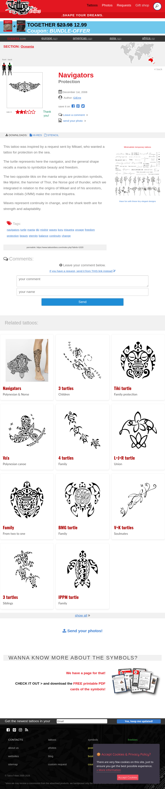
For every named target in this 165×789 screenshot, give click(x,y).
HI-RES (35, 135)
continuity (55, 235)
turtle (23, 229)
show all (81, 615)
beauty (24, 235)
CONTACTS (15, 739)
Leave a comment (71, 114)
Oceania (27, 46)
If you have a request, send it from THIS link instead (83, 271)
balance (43, 235)
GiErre (77, 97)
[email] (82, 721)
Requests (124, 5)
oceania (16, 38)
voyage (79, 229)
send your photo (70, 120)
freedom (90, 229)
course (92, 764)
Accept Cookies (127, 777)
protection (13, 235)
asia (115, 38)
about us (13, 747)
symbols (93, 739)
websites (13, 756)
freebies (133, 739)
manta (31, 229)
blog (50, 756)
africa (148, 38)
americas (82, 38)
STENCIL (51, 135)
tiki (37, 229)
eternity (33, 235)
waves (53, 229)
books (91, 756)
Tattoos (92, 5)
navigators (13, 229)
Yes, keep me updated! (139, 721)
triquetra (69, 229)
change (66, 235)
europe (49, 38)
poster (92, 747)
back (158, 69)
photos (52, 747)
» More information (109, 770)
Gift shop (142, 5)
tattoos (52, 739)
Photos (107, 5)
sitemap (13, 764)
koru (60, 229)
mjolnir (44, 229)
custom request (57, 764)
